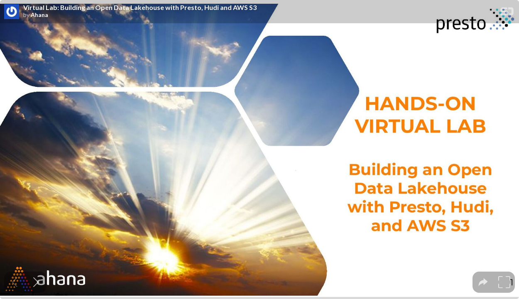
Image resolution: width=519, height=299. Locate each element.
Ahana (39, 15)
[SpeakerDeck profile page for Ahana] (11, 12)
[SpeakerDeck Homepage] (507, 13)
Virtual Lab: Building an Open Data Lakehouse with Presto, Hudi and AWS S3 (140, 7)
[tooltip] (483, 282)
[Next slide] (36, 282)
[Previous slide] (14, 282)
